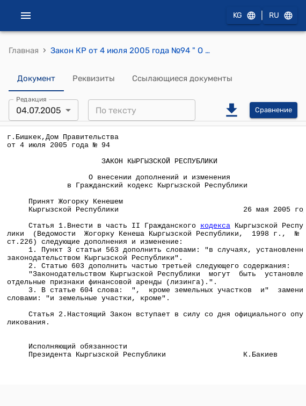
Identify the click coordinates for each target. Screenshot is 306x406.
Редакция (31, 99)
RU (280, 16)
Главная (24, 50)
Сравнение (273, 110)
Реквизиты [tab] (93, 78)
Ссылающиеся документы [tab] (182, 78)
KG (244, 16)
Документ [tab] (36, 78)
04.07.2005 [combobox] (38, 110)
